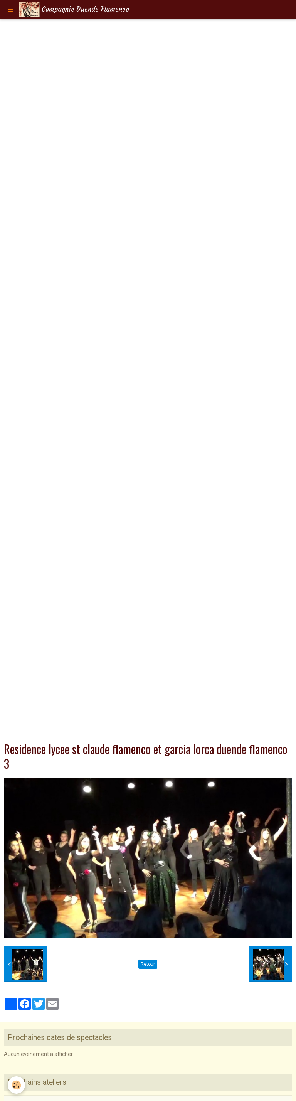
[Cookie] (16, 1085)
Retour (148, 964)
